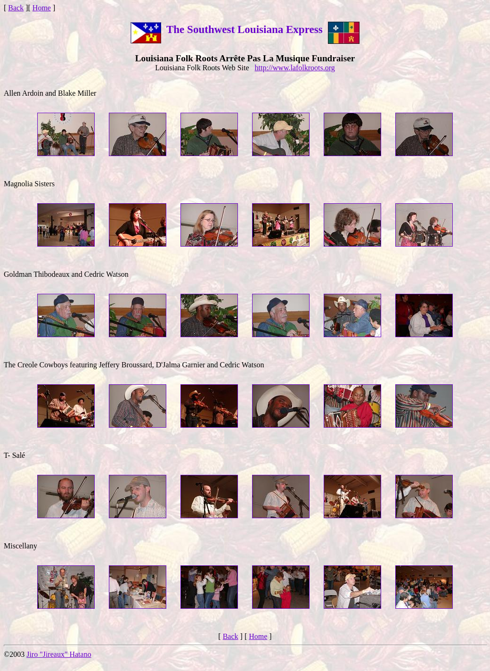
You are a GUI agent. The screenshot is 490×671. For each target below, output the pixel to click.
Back (16, 8)
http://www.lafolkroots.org (295, 68)
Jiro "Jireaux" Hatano (58, 654)
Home (42, 8)
